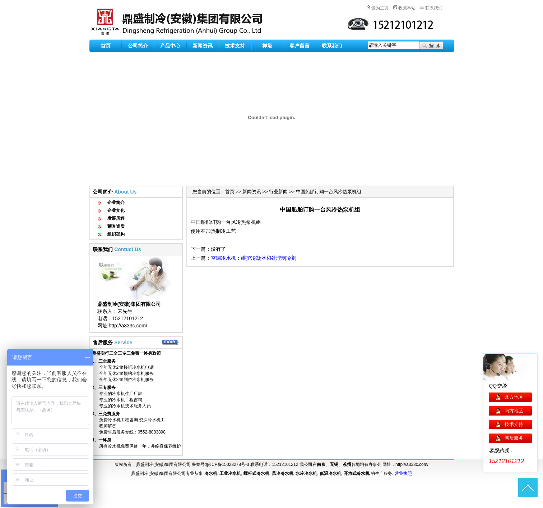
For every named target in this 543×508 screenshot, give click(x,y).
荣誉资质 (116, 226)
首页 (106, 46)
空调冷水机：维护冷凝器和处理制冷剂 (253, 258)
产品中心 (170, 46)
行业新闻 (278, 191)
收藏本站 (407, 7)
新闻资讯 (202, 46)
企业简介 (116, 202)
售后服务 (514, 438)
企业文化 (116, 210)
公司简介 (138, 46)
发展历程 (116, 218)
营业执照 (403, 473)
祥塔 (267, 46)
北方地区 (514, 397)
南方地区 (514, 410)
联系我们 (433, 7)
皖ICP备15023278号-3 (227, 464)
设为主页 (380, 7)
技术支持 (235, 46)
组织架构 (116, 234)
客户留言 (299, 46)
